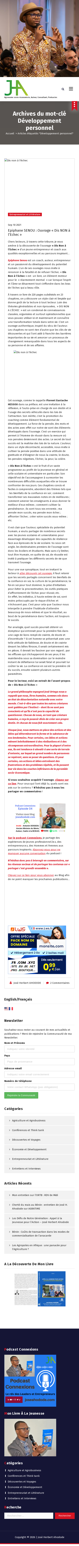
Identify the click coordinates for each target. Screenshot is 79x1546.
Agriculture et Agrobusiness (24, 1308)
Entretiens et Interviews (22, 1336)
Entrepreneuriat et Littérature (26, 1330)
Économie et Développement (25, 1325)
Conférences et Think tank (24, 1313)
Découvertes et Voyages (22, 1319)
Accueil (10, 135)
